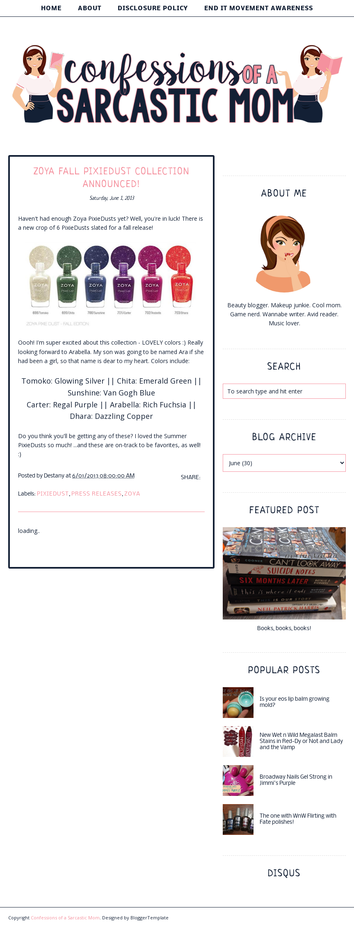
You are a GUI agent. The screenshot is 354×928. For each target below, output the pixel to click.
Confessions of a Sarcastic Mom (65, 917)
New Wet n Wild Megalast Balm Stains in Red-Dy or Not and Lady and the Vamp (301, 741)
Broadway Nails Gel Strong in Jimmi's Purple (296, 780)
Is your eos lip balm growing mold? (294, 702)
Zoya (132, 494)
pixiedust (53, 494)
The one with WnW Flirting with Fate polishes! (298, 819)
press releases (96, 494)
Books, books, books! (284, 629)
